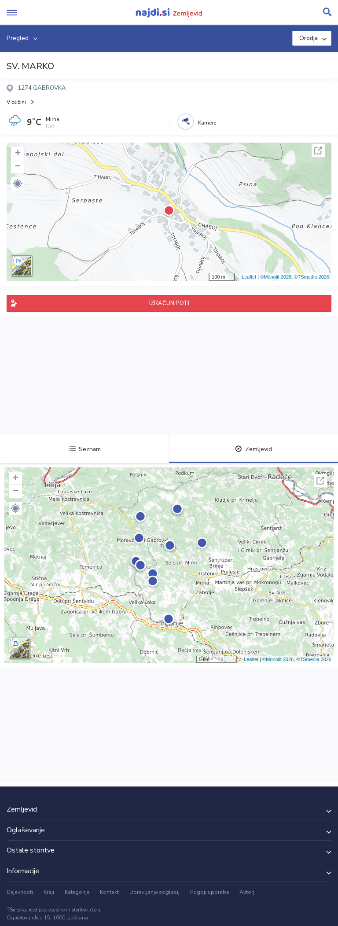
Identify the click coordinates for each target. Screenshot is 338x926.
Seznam (85, 449)
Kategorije (77, 892)
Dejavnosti (20, 892)
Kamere (207, 122)
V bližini (16, 102)
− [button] (18, 166)
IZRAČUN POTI (169, 303)
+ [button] (18, 153)
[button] (17, 183)
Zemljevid (253, 449)
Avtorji (247, 892)
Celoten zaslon (318, 150)
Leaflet (249, 276)
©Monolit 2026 (275, 276)
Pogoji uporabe (209, 892)
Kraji (49, 892)
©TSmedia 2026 (311, 276)
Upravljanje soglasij (154, 892)
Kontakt (109, 892)
